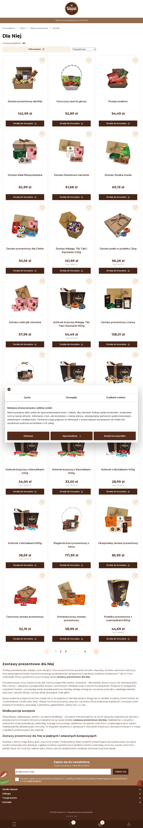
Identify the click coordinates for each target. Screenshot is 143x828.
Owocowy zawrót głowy (71, 101)
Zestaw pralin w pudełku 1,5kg (118, 248)
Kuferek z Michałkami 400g (118, 469)
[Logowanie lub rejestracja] (128, 824)
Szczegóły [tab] (71, 397)
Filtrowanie (37, 49)
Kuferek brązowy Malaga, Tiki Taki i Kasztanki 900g (71, 324)
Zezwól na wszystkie (115, 436)
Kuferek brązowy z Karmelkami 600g (71, 471)
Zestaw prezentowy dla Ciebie (25, 248)
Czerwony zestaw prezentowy (25, 616)
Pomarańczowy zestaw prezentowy (71, 618)
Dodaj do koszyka (24, 123)
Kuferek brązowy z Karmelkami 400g (25, 471)
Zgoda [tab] (27, 397)
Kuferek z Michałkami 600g (25, 543)
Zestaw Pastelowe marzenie (71, 175)
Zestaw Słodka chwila (118, 175)
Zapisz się (120, 771)
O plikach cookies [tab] (115, 397)
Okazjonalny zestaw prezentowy (118, 543)
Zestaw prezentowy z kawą (118, 322)
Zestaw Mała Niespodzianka (25, 175)
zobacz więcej (34, 781)
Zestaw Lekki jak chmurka (25, 322)
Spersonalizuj (72, 436)
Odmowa (28, 436)
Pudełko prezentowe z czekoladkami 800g (118, 618)
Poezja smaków (118, 101)
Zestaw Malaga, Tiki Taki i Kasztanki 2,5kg (71, 250)
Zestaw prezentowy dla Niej (25, 101)
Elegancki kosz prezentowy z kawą (71, 545)
